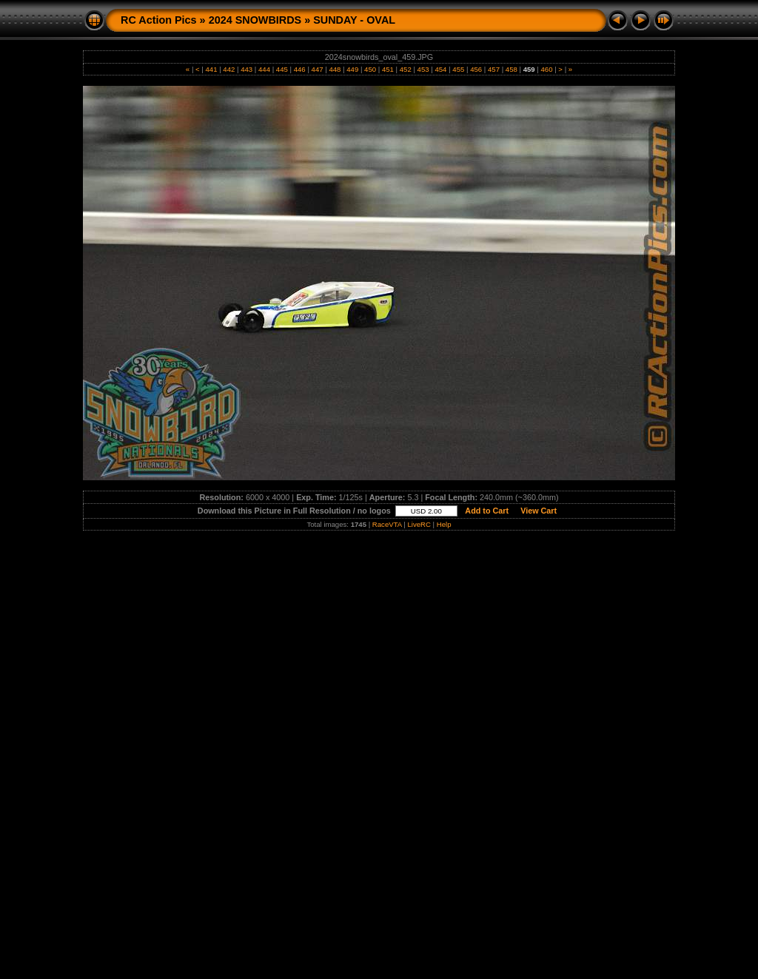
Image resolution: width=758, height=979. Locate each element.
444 (264, 69)
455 (458, 69)
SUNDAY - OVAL (354, 20)
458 (511, 69)
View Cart (538, 510)
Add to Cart (487, 510)
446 (299, 69)
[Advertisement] (379, 643)
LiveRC (418, 524)
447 (317, 69)
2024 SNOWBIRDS (255, 20)
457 (493, 69)
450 (370, 69)
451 (387, 69)
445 (281, 69)
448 (335, 69)
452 (405, 69)
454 (441, 69)
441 (211, 69)
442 (229, 69)
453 (423, 69)
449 (352, 69)
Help (444, 524)
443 (247, 69)
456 (475, 69)
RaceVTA (387, 524)
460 (546, 69)
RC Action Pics (159, 20)
